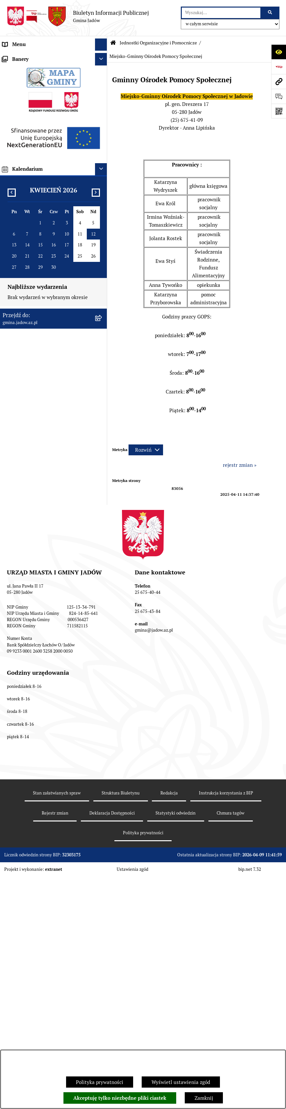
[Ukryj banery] (101, 477)
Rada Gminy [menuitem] (16, 81)
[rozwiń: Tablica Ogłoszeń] (102, 238)
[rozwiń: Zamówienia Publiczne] (102, 312)
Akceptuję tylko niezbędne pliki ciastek (119, 1098)
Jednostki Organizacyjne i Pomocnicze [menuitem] (45, 106)
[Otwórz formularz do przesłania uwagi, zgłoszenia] (278, 96)
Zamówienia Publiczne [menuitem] (28, 311)
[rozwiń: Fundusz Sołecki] (102, 324)
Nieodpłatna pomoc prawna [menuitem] (33, 250)
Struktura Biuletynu (120, 1034)
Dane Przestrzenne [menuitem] (24, 287)
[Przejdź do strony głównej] (78, 16)
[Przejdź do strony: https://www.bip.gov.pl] (278, 66)
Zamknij (204, 1098)
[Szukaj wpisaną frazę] (270, 13)
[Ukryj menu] (101, 44)
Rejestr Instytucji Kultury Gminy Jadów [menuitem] (47, 274)
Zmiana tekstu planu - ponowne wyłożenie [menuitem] (38, 399)
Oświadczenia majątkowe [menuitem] (31, 299)
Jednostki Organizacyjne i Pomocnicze (158, 43)
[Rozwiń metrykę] (146, 449)
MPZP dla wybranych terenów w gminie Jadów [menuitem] (47, 419)
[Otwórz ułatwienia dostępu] (278, 51)
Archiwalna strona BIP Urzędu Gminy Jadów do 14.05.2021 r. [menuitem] (44, 438)
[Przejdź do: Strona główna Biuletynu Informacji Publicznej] (113, 42)
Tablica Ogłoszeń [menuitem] (22, 237)
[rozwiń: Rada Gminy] (102, 82)
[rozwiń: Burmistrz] (102, 94)
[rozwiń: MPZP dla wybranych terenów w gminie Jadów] (102, 415)
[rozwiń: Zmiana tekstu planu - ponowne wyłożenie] (102, 395)
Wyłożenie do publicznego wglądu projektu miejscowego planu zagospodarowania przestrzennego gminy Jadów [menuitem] (49, 372)
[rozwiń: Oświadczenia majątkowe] (102, 299)
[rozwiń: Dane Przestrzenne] (102, 287)
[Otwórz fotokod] (278, 111)
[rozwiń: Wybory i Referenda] (102, 262)
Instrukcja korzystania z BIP (226, 1034)
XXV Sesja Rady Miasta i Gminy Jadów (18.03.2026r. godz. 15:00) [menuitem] (45, 458)
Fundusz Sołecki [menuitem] (21, 324)
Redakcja (169, 1034)
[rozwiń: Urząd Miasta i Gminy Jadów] (102, 57)
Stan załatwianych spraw (57, 1034)
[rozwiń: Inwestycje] (102, 336)
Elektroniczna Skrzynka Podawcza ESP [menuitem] (45, 213)
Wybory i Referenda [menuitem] (25, 262)
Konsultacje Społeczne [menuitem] (28, 225)
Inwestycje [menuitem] (15, 336)
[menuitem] (53, 122)
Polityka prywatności (99, 1082)
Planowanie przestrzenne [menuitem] (31, 348)
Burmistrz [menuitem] (14, 93)
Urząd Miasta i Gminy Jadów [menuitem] (34, 57)
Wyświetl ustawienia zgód (181, 1082)
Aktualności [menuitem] (16, 69)
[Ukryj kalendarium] (101, 587)
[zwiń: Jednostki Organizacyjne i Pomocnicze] (102, 106)
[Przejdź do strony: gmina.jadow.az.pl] (278, 81)
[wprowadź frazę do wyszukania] (221, 13)
